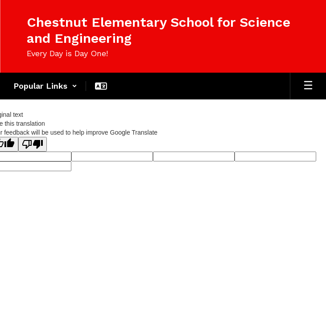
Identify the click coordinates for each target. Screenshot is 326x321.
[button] (45, 86)
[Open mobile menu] (308, 86)
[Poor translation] (32, 144)
